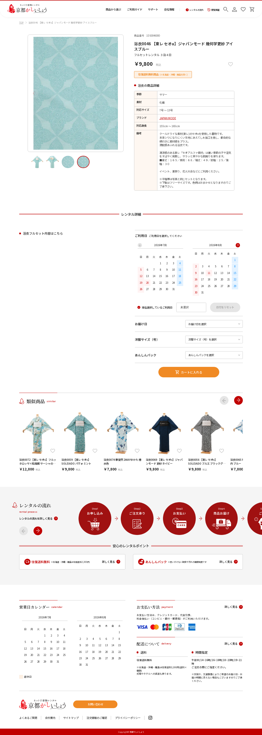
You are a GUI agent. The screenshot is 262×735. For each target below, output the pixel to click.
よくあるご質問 (28, 718)
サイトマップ (71, 718)
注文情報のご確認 (96, 718)
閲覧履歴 (214, 9)
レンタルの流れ (195, 9)
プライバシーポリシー (127, 718)
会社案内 (50, 718)
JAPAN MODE (167, 118)
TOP (21, 22)
